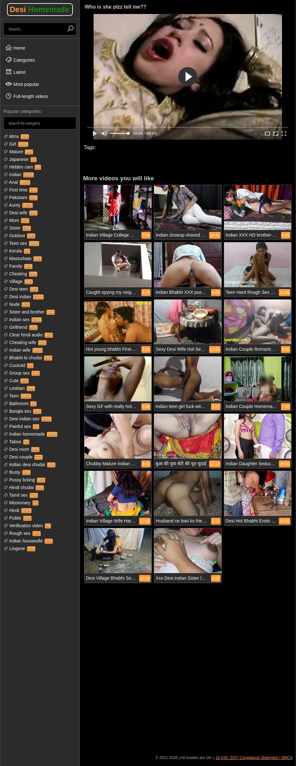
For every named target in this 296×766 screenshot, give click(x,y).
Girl (16, 144)
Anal (17, 182)
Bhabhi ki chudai (28, 357)
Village (18, 281)
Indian (19, 174)
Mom (16, 220)
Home (15, 47)
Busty (17, 472)
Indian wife (23, 350)
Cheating (20, 273)
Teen (17, 395)
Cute (16, 380)
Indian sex (23, 319)
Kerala (17, 250)
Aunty (18, 205)
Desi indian (24, 296)
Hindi (18, 510)
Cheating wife (25, 342)
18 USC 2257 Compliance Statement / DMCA (253, 758)
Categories (20, 59)
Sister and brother (29, 311)
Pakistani (21, 197)
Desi (39, 9)
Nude (17, 304)
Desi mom (21, 449)
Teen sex (21, 243)
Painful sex (21, 426)
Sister (17, 228)
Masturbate (23, 258)
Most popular (22, 83)
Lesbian (19, 388)
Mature (18, 151)
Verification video (27, 525)
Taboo (16, 441)
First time (21, 189)
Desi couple (23, 456)
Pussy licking (24, 479)
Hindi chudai (24, 487)
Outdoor (19, 235)
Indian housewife (28, 540)
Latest (15, 71)
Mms (16, 136)
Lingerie (19, 548)
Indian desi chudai (29, 464)
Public (18, 518)
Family (18, 266)
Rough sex (22, 533)
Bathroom (20, 403)
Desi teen (21, 289)
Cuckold (18, 365)
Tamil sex (21, 495)
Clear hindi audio (28, 334)
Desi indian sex (28, 418)
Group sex (22, 373)
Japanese (20, 159)
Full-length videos (26, 96)
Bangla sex (22, 411)
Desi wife (21, 212)
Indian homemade (30, 434)
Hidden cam (22, 166)
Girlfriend (21, 327)
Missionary (21, 502)
